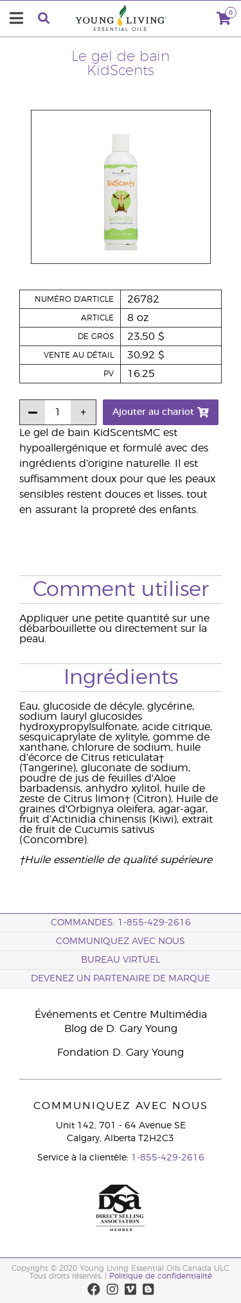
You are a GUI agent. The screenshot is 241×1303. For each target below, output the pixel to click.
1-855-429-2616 (167, 1157)
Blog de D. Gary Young (120, 1029)
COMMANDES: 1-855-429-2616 (121, 922)
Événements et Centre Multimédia (121, 1015)
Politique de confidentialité (160, 1276)
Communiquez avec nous (120, 941)
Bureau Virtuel (120, 960)
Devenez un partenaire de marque (120, 978)
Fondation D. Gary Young (120, 1052)
